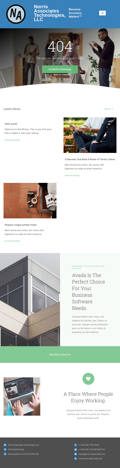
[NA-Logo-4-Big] (16, 5)
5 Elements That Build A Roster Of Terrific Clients (90, 159)
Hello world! (11, 124)
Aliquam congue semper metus (21, 224)
